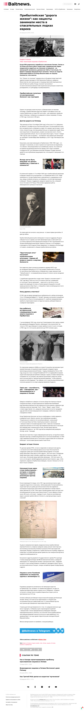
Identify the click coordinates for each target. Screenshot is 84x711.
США (41, 643)
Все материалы (68, 3)
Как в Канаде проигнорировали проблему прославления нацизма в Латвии (37, 661)
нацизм (48, 643)
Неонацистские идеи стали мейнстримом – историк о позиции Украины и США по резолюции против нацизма (28, 472)
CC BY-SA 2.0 (22, 57)
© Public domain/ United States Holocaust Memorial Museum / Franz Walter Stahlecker (32, 539)
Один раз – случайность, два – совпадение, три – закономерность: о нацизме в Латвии (30, 390)
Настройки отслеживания (11, 702)
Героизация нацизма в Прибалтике (35, 62)
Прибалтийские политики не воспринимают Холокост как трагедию (30, 95)
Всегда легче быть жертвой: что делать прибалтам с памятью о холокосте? (29, 162)
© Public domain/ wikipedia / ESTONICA (25, 226)
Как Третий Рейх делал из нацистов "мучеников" (40, 676)
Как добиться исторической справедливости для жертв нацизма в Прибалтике (28, 312)
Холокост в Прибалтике (26, 644)
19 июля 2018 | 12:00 (26, 664)
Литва (44, 643)
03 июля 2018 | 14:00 (26, 673)
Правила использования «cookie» (13, 699)
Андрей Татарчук (25, 59)
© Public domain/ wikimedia (24, 361)
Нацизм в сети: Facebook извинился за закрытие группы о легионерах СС (30, 574)
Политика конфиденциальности (13, 697)
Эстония (53, 643)
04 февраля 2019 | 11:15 (27, 679)
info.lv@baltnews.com (34, 706)
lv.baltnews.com (42, 699)
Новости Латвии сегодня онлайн (31, 643)
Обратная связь (9, 704)
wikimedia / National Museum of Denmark (32, 57)
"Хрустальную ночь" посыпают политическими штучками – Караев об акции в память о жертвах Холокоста (30, 257)
